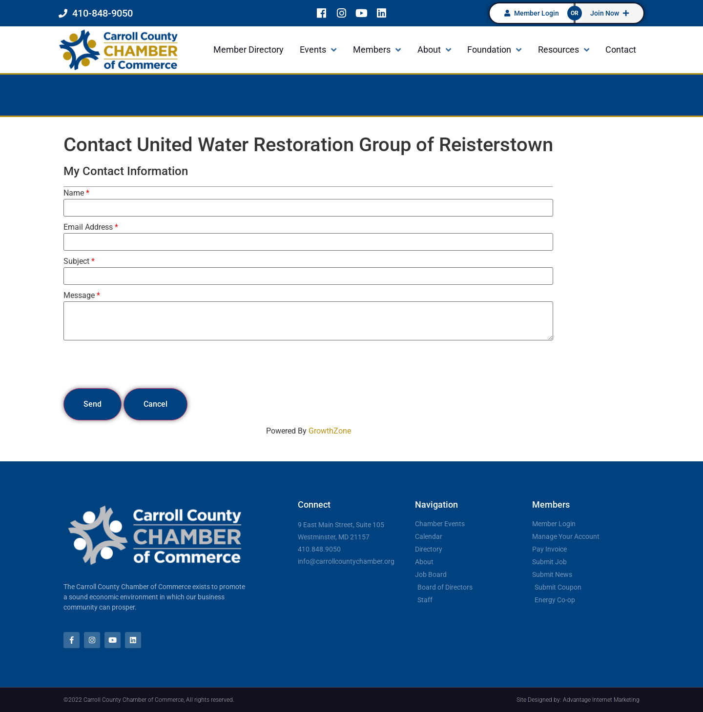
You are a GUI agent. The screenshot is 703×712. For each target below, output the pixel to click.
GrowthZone (330, 430)
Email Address (88, 227)
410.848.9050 (319, 549)
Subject (76, 261)
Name (73, 193)
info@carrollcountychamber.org (346, 561)
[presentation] (137, 364)
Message (79, 295)
